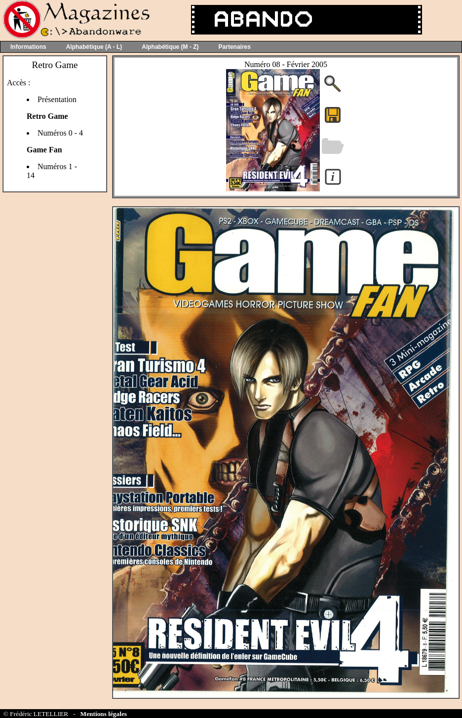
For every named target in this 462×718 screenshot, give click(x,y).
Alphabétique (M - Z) (170, 46)
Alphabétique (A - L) (94, 46)
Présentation (57, 99)
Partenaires (235, 46)
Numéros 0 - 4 (60, 133)
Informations (28, 46)
